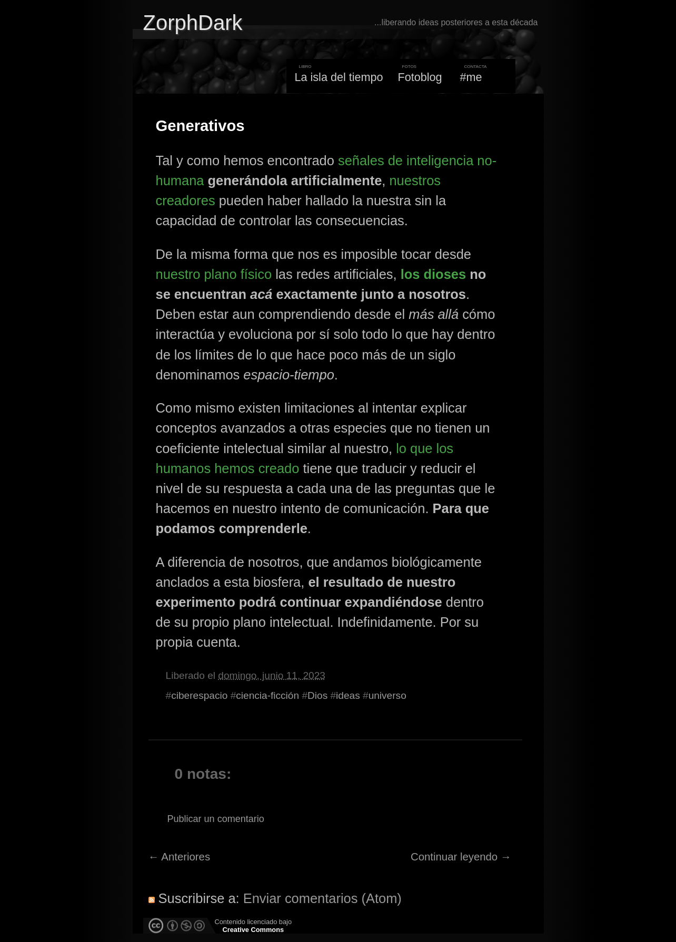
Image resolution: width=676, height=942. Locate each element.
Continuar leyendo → (461, 857)
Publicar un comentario (215, 819)
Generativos (200, 125)
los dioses (433, 274)
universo (387, 695)
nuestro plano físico (214, 274)
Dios (317, 695)
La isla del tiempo (338, 77)
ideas (348, 695)
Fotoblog (420, 77)
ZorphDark (193, 22)
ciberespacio (199, 695)
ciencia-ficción (267, 695)
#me (471, 77)
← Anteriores (179, 857)
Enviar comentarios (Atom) (322, 898)
